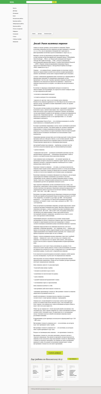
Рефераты (15, 31)
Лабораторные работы (18, 23)
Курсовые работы (17, 21)
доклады (40, 33)
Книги (14, 15)
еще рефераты (73, 358)
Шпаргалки (15, 41)
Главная (33, 33)
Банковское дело (47, 33)
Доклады (15, 10)
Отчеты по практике (17, 28)
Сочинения (15, 34)
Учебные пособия (17, 39)
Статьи (14, 36)
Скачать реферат (54, 353)
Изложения (15, 13)
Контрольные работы (18, 18)
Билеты (14, 8)
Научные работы (17, 26)
